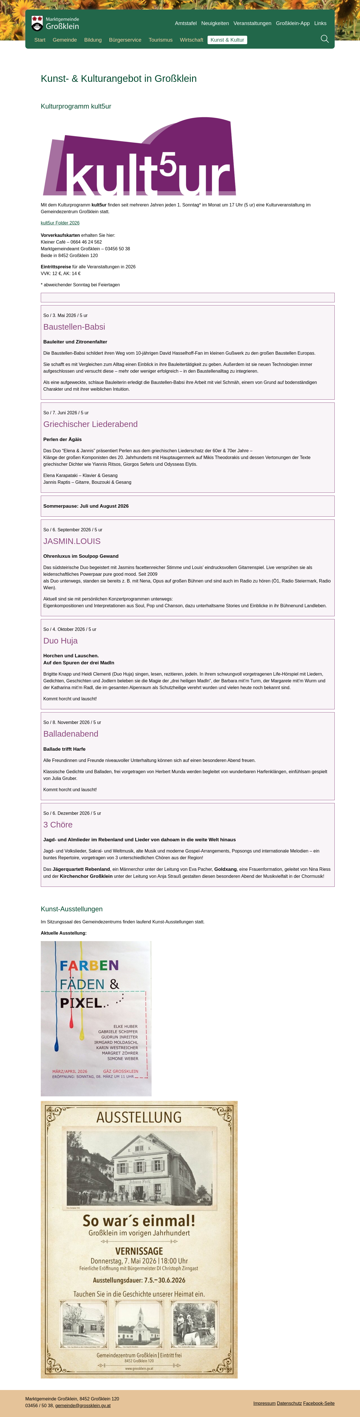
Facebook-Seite (319, 1403)
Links (320, 23)
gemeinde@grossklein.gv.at (83, 1405)
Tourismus (161, 40)
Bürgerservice (125, 40)
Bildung (93, 40)
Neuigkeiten (215, 23)
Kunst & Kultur (227, 40)
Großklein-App (293, 23)
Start (39, 40)
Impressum (264, 1403)
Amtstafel (186, 23)
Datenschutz (289, 1403)
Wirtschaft (191, 40)
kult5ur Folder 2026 (60, 223)
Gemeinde (65, 40)
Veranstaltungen (252, 23)
